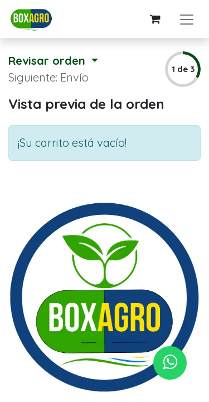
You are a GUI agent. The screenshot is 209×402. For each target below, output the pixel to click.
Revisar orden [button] (48, 61)
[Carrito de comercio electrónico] (155, 19)
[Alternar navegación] (187, 19)
